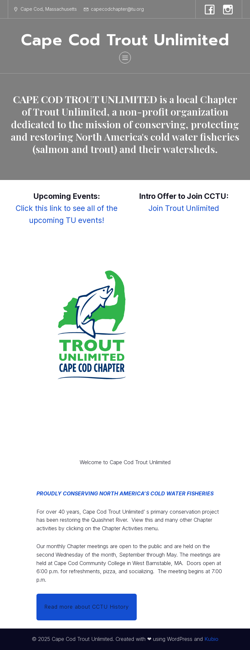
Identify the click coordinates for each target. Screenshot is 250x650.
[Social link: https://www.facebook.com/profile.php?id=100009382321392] (210, 9)
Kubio (211, 639)
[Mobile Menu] (125, 57)
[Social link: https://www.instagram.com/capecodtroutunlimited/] (228, 9)
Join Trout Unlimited (183, 208)
